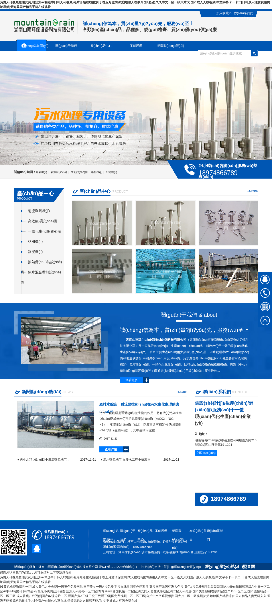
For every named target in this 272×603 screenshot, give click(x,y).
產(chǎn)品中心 (145, 535)
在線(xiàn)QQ (265, 279)
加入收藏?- (223, 13)
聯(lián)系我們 (243, 13)
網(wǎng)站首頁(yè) (111, 535)
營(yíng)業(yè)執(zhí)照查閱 (230, 566)
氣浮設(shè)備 (59, 172)
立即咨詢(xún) (206, 453)
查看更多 (131, 380)
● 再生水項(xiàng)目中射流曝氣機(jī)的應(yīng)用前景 (45, 459)
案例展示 (161, 531)
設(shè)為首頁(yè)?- (244, 18)
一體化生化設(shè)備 (44, 231)
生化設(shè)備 (79, 172)
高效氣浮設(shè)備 (42, 221)
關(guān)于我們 (127, 535)
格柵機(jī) (96, 172)
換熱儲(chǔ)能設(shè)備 (41, 263)
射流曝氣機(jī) (39, 211)
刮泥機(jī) (111, 172)
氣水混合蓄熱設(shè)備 (41, 273)
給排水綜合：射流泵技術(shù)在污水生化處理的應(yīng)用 (139, 405)
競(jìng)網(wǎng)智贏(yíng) (182, 567)
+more (252, 191)
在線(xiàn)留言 (31, 57)
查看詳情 (111, 449)
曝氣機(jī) (41, 172)
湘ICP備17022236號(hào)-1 (118, 567)
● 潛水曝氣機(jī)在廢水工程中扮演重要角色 (128, 459)
